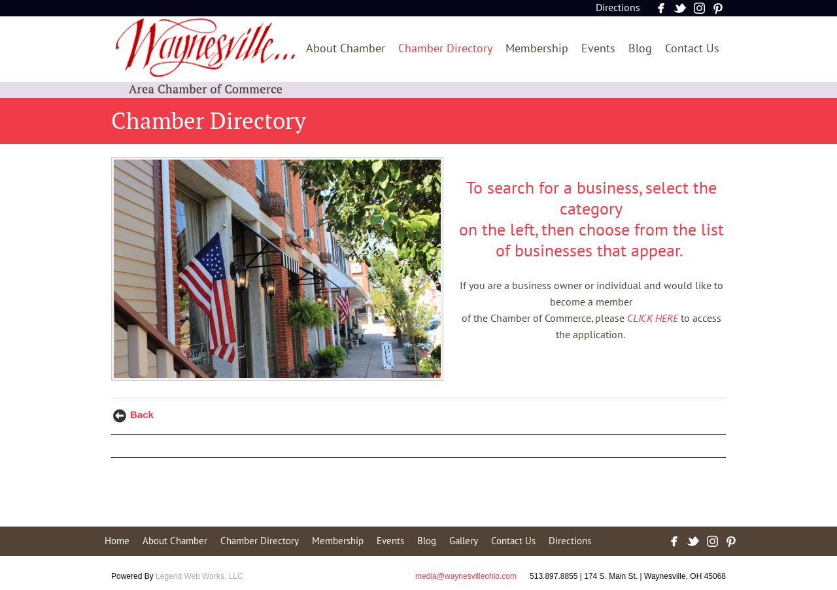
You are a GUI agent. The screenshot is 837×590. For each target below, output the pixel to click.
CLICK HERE (652, 318)
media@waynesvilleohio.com (466, 576)
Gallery (463, 541)
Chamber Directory (445, 49)
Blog (640, 49)
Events (598, 49)
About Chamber (345, 49)
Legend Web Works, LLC (199, 576)
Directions (618, 8)
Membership (536, 49)
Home (117, 541)
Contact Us (692, 49)
